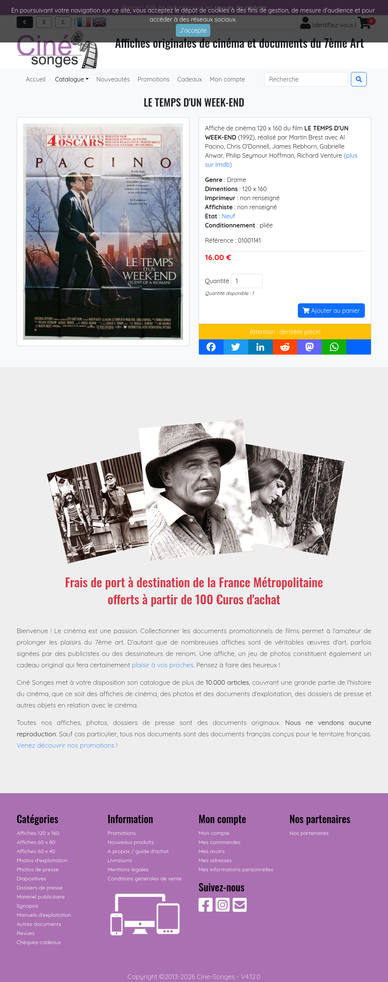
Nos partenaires (309, 833)
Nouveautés (112, 79)
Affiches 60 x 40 (36, 851)
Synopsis (27, 905)
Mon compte (226, 79)
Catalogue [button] (68, 79)
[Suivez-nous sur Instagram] (223, 908)
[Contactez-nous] (240, 908)
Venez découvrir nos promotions (65, 745)
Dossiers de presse (40, 887)
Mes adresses (215, 860)
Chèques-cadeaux (39, 942)
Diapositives (31, 878)
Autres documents (39, 924)
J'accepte (193, 30)
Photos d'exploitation (42, 860)
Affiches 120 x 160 (38, 833)
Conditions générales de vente (144, 878)
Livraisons (120, 860)
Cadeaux (189, 79)
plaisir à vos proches (163, 664)
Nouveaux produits (131, 842)
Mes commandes (220, 842)
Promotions (153, 79)
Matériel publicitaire (41, 896)
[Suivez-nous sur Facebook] (206, 908)
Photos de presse (38, 869)
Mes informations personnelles (236, 869)
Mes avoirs (212, 851)
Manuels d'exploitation (44, 914)
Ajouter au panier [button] (331, 310)
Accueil (35, 79)
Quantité (217, 281)
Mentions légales (128, 869)
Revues (25, 933)
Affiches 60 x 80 (36, 842)
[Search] (306, 79)
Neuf (228, 216)
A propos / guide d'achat (138, 851)
